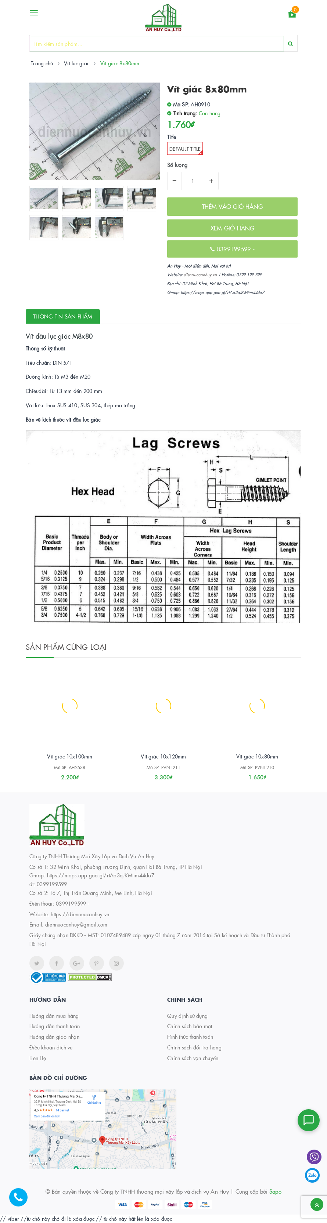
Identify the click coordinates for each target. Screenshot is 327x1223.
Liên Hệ (37, 1058)
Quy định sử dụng (187, 1015)
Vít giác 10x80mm (257, 756)
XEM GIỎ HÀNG (233, 228)
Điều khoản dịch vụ (51, 1047)
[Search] (290, 43)
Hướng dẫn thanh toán (54, 1026)
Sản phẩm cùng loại (66, 646)
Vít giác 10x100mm (69, 756)
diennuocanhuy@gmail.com (76, 924)
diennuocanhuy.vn (200, 274)
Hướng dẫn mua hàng (54, 1015)
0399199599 (235, 249)
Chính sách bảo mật (189, 1026)
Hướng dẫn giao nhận (54, 1036)
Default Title (186, 150)
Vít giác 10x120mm (163, 756)
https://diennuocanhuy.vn (80, 914)
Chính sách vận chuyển (192, 1058)
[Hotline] (22, 1201)
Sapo (275, 1191)
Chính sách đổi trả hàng (194, 1047)
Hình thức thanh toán (190, 1036)
